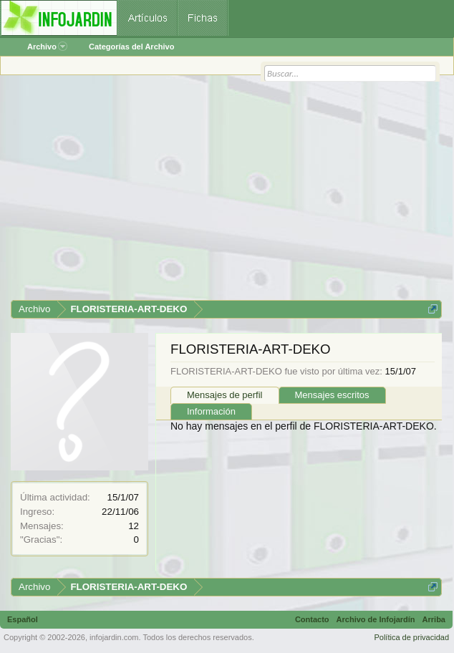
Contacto (312, 619)
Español (22, 619)
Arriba (433, 619)
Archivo (47, 47)
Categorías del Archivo (131, 46)
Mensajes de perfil (225, 395)
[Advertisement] (226, 192)
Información (211, 411)
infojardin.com (114, 637)
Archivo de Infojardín (376, 619)
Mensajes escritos (332, 395)
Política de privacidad (411, 637)
